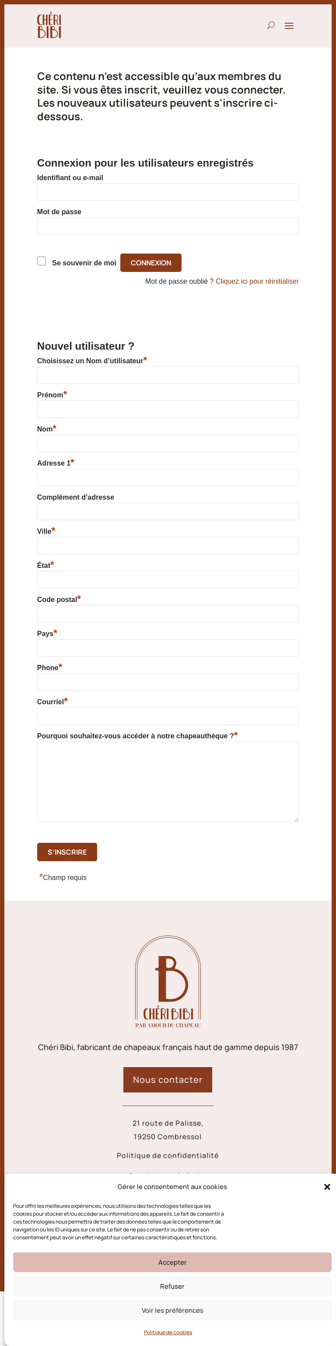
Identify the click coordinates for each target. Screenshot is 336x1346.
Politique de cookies (168, 1332)
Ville (46, 531)
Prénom (52, 395)
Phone (49, 667)
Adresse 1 (55, 463)
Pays (47, 633)
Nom (46, 429)
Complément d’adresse (75, 497)
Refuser (172, 1286)
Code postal (59, 599)
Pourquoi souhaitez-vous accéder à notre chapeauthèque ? (137, 736)
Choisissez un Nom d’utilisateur (92, 360)
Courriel (52, 701)
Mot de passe (59, 212)
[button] (327, 1187)
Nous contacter (168, 1079)
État (45, 565)
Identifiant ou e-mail (70, 177)
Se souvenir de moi (84, 263)
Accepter (172, 1262)
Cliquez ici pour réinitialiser (257, 281)
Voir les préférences (172, 1310)
